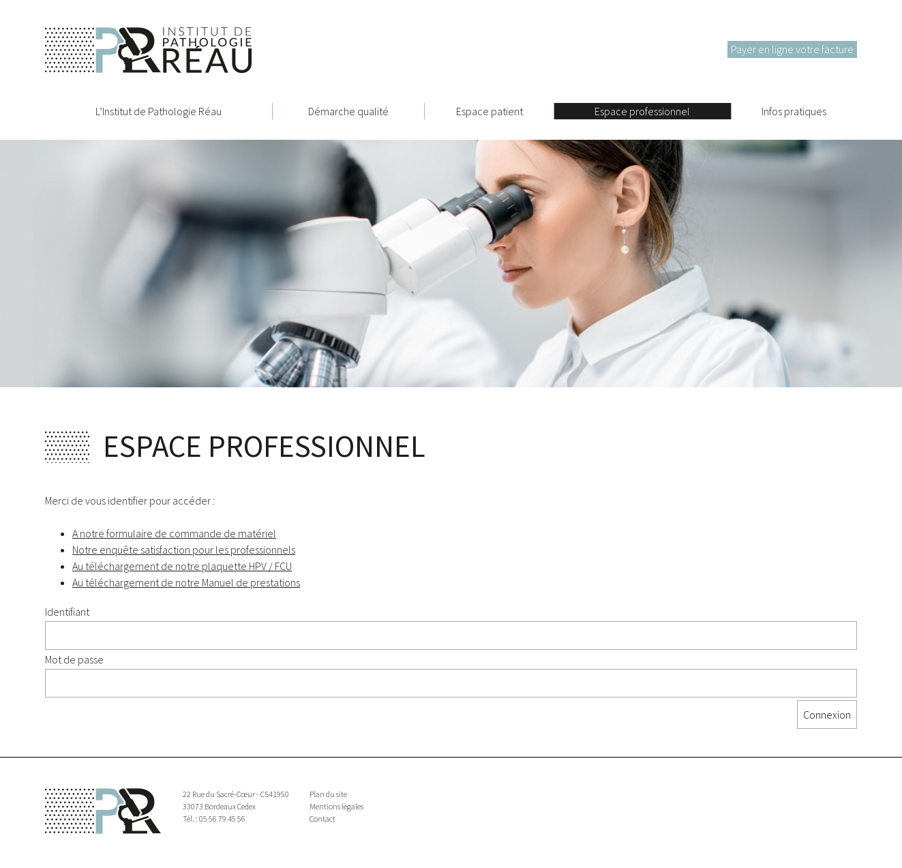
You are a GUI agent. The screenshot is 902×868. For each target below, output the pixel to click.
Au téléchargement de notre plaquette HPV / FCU (182, 566)
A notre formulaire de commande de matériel (174, 533)
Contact (322, 818)
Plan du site (328, 794)
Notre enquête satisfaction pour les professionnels (183, 549)
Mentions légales (336, 806)
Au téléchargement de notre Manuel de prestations (186, 582)
